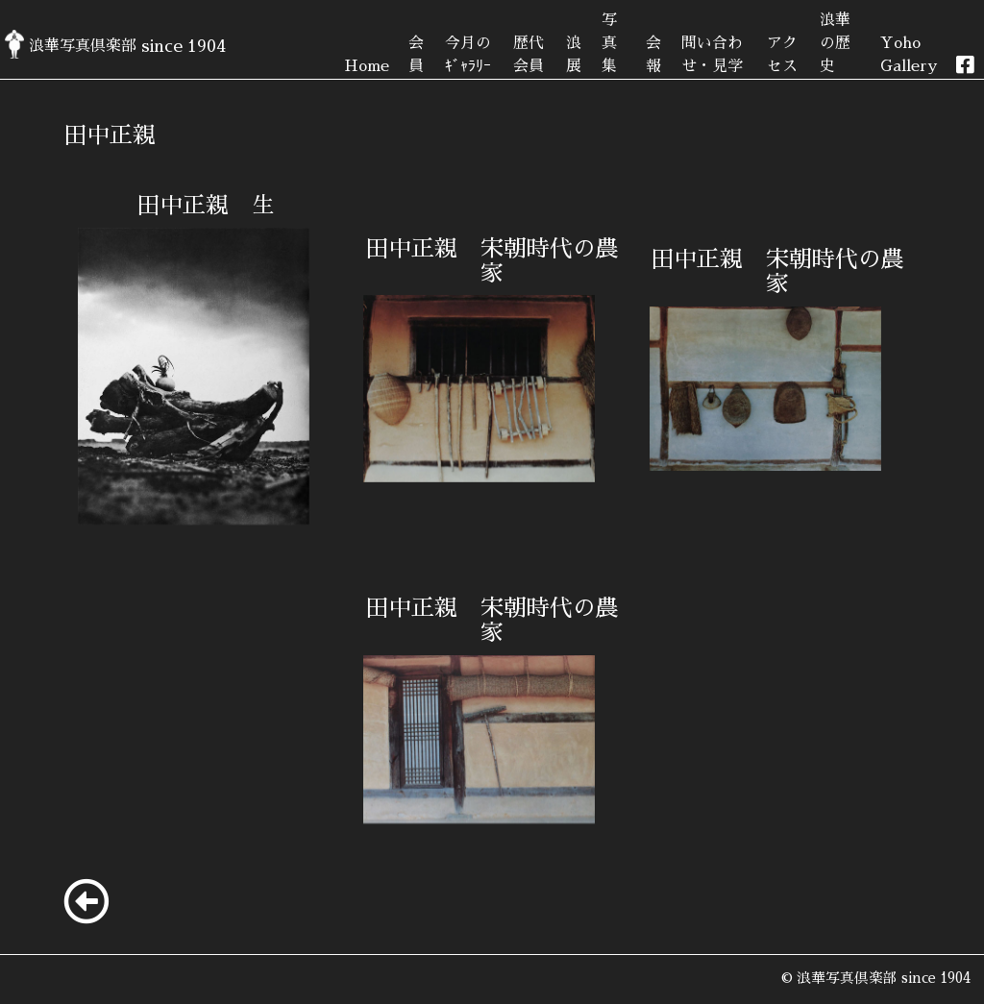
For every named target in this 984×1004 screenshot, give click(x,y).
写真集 (609, 43)
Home (366, 66)
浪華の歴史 (835, 43)
